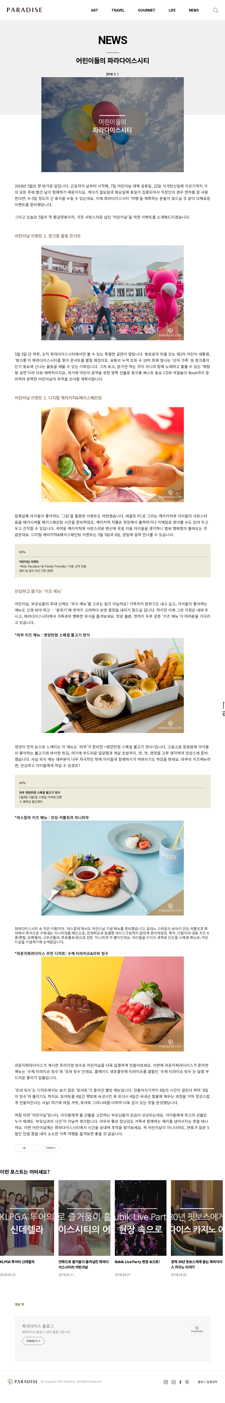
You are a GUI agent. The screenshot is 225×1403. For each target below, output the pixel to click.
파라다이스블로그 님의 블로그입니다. (46, 1332)
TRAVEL (118, 10)
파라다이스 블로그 (38, 1326)
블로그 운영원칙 (207, 1382)
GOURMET (146, 10)
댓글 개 (19, 1304)
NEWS (194, 10)
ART (94, 10)
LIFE (172, 10)
